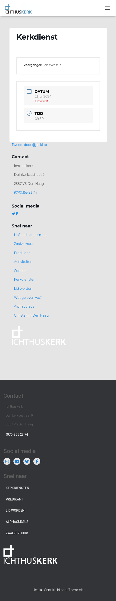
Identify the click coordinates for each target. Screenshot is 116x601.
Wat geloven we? (28, 298)
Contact (20, 271)
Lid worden (23, 288)
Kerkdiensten (25, 279)
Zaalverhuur (24, 244)
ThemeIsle (75, 590)
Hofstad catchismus (30, 235)
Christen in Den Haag (31, 315)
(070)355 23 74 (25, 192)
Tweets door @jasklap (29, 145)
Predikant (22, 253)
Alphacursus (24, 306)
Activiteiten (23, 262)
